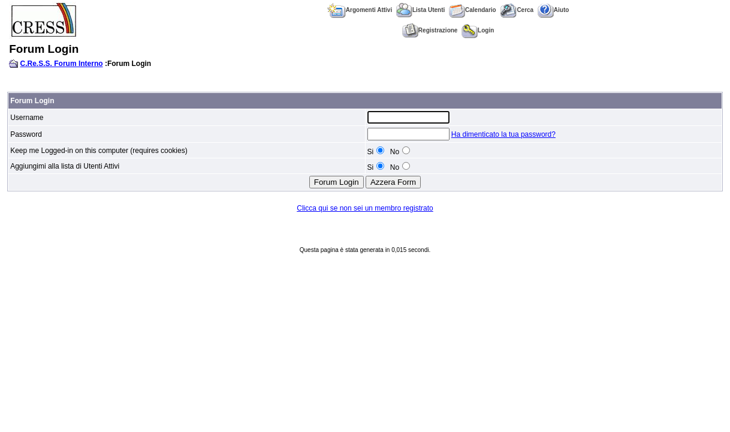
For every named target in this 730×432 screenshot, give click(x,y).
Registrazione (430, 30)
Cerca (516, 10)
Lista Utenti (420, 10)
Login (477, 30)
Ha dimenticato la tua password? (503, 134)
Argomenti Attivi (359, 10)
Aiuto (553, 10)
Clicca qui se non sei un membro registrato (365, 208)
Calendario (472, 10)
